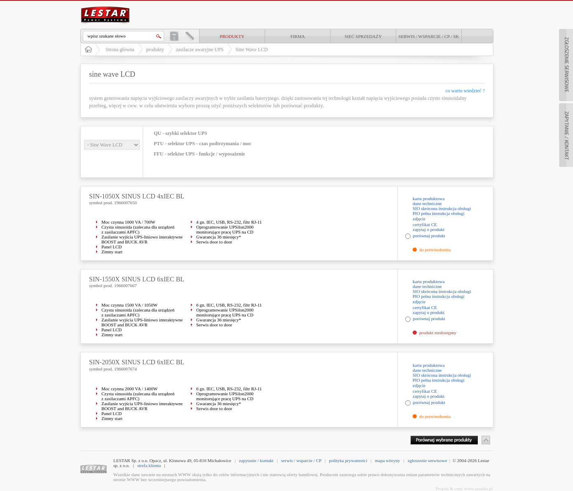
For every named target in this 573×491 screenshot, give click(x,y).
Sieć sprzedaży (363, 36)
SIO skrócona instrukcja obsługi (442, 208)
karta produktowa (428, 198)
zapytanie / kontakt (256, 460)
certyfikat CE (425, 224)
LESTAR (105, 6)
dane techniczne (427, 203)
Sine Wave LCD (251, 49)
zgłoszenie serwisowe (427, 460)
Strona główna (120, 49)
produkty (232, 36)
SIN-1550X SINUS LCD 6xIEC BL (136, 279)
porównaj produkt (429, 235)
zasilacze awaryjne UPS (199, 49)
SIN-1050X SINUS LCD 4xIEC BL (136, 196)
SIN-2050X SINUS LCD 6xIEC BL (136, 362)
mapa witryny (387, 460)
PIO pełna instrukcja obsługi (439, 213)
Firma (298, 36)
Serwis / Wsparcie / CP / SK (429, 36)
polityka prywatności (348, 460)
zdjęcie (419, 218)
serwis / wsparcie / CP (301, 460)
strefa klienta (149, 465)
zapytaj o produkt (428, 229)
